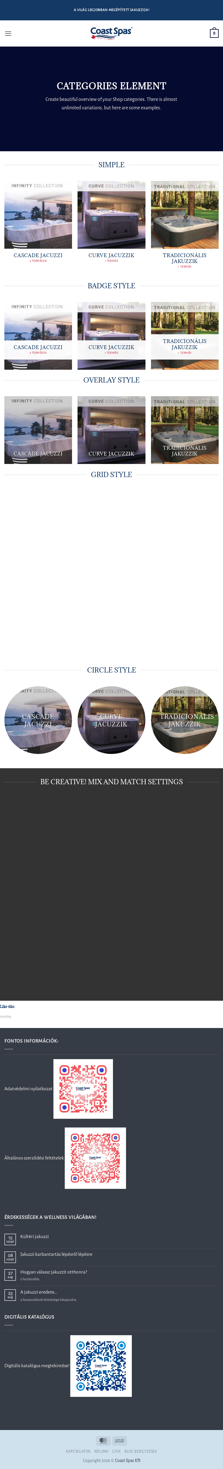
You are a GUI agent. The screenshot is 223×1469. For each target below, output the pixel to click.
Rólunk (101, 1452)
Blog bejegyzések (141, 1452)
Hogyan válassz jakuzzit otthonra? (53, 1271)
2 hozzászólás (39, 1279)
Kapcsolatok (78, 1452)
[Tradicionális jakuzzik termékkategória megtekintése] (185, 228)
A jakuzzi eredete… (38, 1292)
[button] (8, 33)
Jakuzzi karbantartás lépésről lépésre (56, 1254)
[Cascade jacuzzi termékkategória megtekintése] (38, 225)
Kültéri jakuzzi (34, 1236)
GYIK (116, 1452)
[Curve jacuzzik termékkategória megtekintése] (111, 225)
